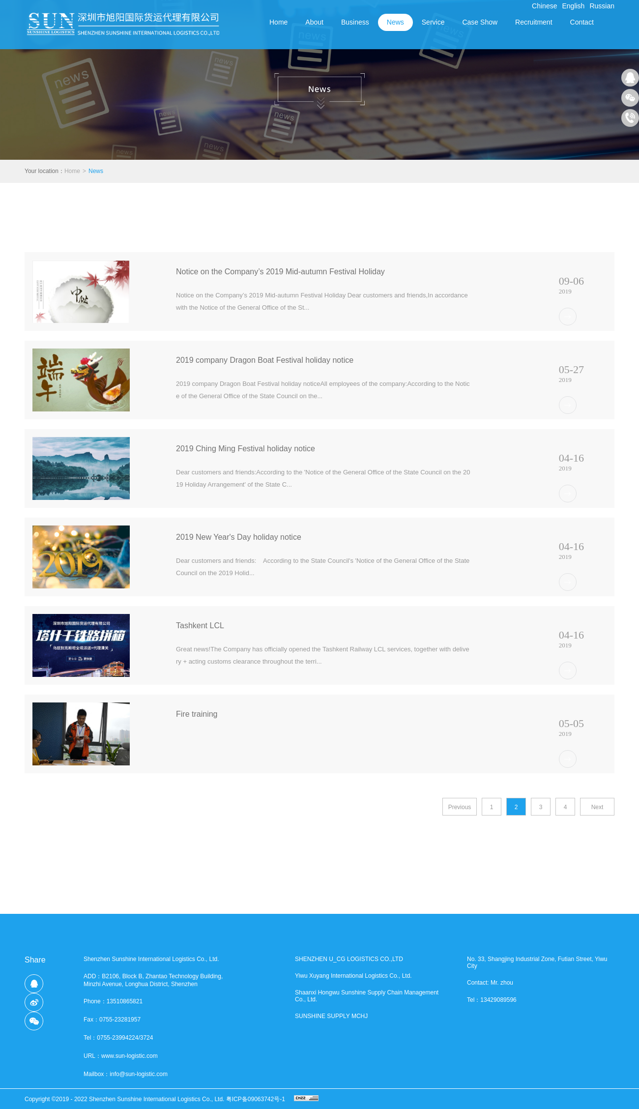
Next (597, 807)
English (573, 6)
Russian (601, 6)
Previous (459, 807)
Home (278, 22)
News (95, 171)
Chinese (544, 6)
